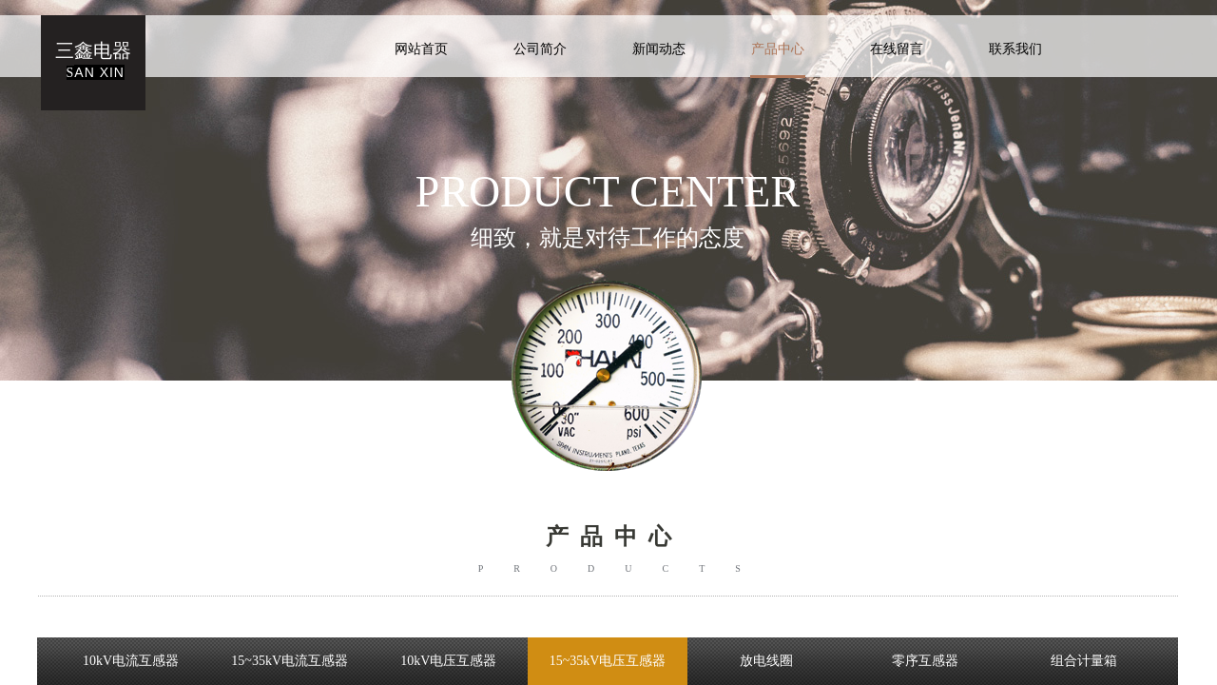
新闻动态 (659, 49)
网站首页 (421, 49)
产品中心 (777, 49)
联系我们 (1015, 49)
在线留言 (896, 49)
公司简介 (540, 49)
